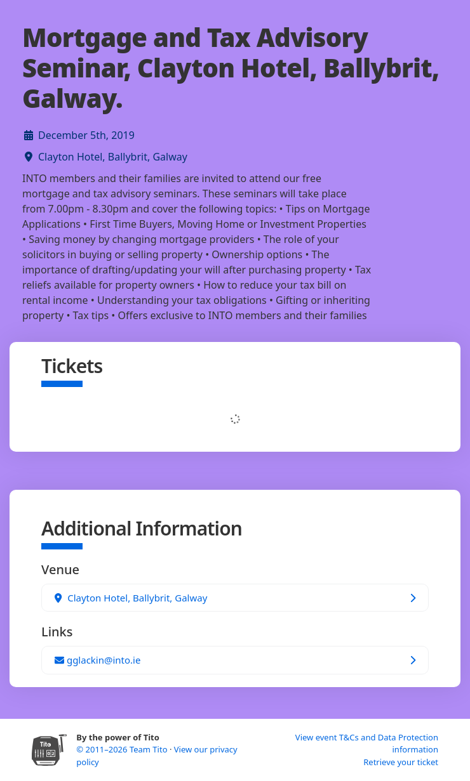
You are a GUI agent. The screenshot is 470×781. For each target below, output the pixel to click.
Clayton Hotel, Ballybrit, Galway (112, 157)
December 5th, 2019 (86, 135)
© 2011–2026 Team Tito (123, 749)
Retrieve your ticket (400, 762)
